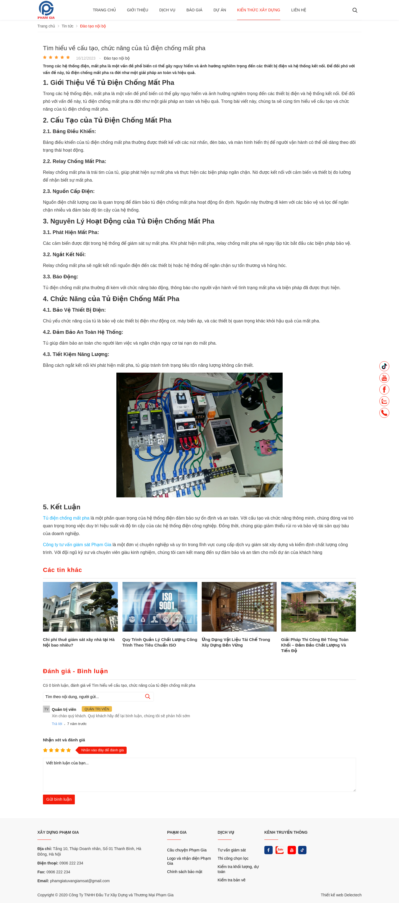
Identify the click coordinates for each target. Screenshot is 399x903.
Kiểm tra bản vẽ (232, 880)
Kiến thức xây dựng (258, 10)
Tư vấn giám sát (232, 850)
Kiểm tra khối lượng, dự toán (238, 869)
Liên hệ (298, 10)
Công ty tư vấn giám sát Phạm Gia (77, 544)
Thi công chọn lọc (233, 858)
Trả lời (57, 724)
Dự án (219, 10)
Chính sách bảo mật (184, 871)
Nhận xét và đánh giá (64, 739)
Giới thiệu (137, 10)
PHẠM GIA (177, 832)
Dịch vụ (167, 10)
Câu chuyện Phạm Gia (186, 850)
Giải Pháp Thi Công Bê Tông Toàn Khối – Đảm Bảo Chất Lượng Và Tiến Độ (315, 645)
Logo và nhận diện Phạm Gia (189, 861)
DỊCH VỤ (226, 832)
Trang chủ (104, 10)
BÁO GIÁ (194, 10)
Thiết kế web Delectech (341, 895)
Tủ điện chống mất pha (66, 518)
